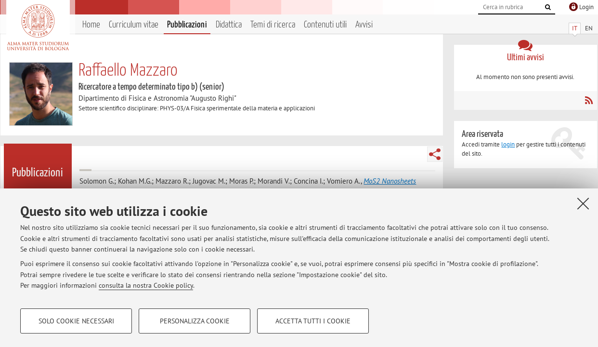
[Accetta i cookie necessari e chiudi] (583, 203)
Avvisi (364, 24)
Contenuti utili (325, 24)
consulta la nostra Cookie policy (146, 285)
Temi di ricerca (272, 24)
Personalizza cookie (195, 321)
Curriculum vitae (133, 24)
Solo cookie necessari (76, 321)
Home (91, 24)
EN (589, 28)
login (508, 144)
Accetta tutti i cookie (313, 321)
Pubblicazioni (187, 24)
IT (574, 28)
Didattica (229, 24)
